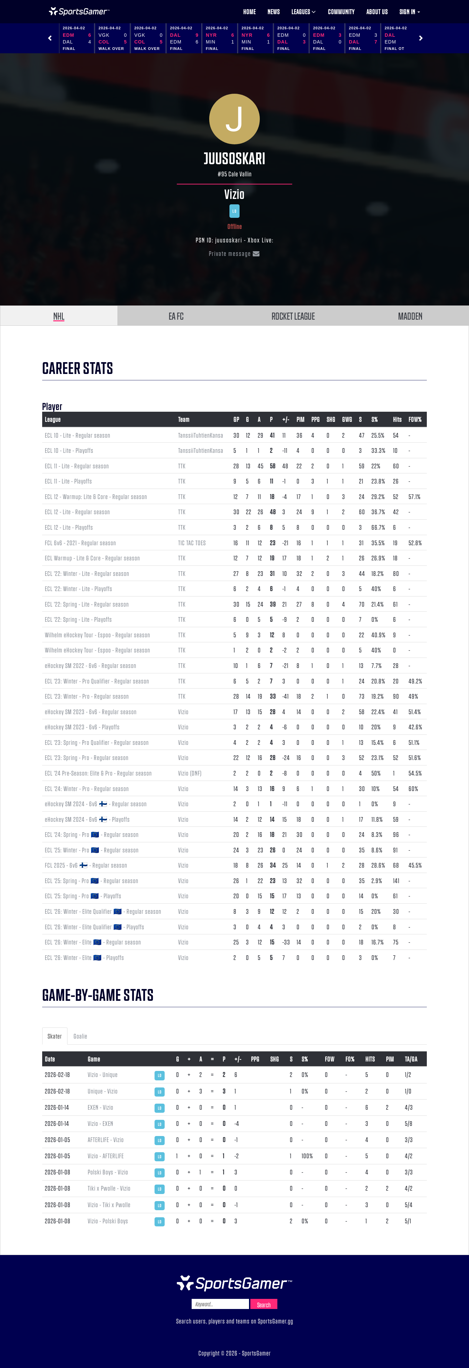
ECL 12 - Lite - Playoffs (69, 527)
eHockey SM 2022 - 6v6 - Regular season (90, 665)
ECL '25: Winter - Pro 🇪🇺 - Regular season (92, 850)
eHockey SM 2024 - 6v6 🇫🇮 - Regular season (96, 803)
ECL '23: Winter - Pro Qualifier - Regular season (97, 681)
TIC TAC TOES (192, 543)
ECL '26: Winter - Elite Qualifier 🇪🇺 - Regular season (103, 911)
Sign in (409, 11)
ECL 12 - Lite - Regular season (77, 511)
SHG (331, 419)
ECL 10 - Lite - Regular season (77, 435)
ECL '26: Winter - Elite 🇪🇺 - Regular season (93, 942)
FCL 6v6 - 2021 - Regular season (80, 543)
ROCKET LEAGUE (293, 316)
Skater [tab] (55, 1036)
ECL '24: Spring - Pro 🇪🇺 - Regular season (92, 834)
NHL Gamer (79, 11)
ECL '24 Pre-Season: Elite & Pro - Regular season (98, 773)
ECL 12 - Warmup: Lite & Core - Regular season (96, 496)
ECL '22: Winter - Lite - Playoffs (78, 588)
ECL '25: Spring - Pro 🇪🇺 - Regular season (91, 880)
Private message (234, 253)
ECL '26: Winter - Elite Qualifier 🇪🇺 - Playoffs (94, 927)
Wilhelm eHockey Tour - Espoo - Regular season (97, 635)
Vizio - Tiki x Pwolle (109, 1204)
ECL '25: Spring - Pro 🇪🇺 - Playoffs (83, 896)
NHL (58, 316)
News (274, 11)
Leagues (304, 11)
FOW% (415, 419)
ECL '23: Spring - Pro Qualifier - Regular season (97, 742)
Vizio (234, 193)
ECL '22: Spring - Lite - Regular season (87, 604)
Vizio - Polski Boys (108, 1221)
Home (249, 11)
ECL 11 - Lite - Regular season (77, 466)
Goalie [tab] (80, 1036)
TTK (182, 466)
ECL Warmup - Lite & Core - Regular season (92, 558)
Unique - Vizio (103, 1091)
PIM (301, 419)
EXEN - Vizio (100, 1107)
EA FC (176, 316)
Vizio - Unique (103, 1074)
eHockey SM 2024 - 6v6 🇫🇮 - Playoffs (87, 819)
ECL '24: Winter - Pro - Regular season (87, 788)
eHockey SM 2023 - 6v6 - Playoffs (82, 727)
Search (264, 1305)
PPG (315, 419)
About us (377, 11)
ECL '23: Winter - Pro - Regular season (87, 696)
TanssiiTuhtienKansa (200, 435)
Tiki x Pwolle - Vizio (109, 1188)
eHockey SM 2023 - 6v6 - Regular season (91, 711)
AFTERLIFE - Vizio (106, 1139)
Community (341, 11)
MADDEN (410, 316)
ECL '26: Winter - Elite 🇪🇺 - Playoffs (84, 957)
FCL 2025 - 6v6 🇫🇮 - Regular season (86, 865)
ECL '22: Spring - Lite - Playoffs (78, 619)
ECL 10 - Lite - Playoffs (69, 450)
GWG (347, 419)
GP (236, 419)
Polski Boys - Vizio (108, 1172)
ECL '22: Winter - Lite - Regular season (87, 573)
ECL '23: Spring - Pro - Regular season (87, 757)
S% (374, 419)
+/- (285, 419)
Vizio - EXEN (100, 1123)
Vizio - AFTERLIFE (106, 1156)
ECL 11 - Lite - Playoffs (68, 481)
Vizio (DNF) (190, 773)
